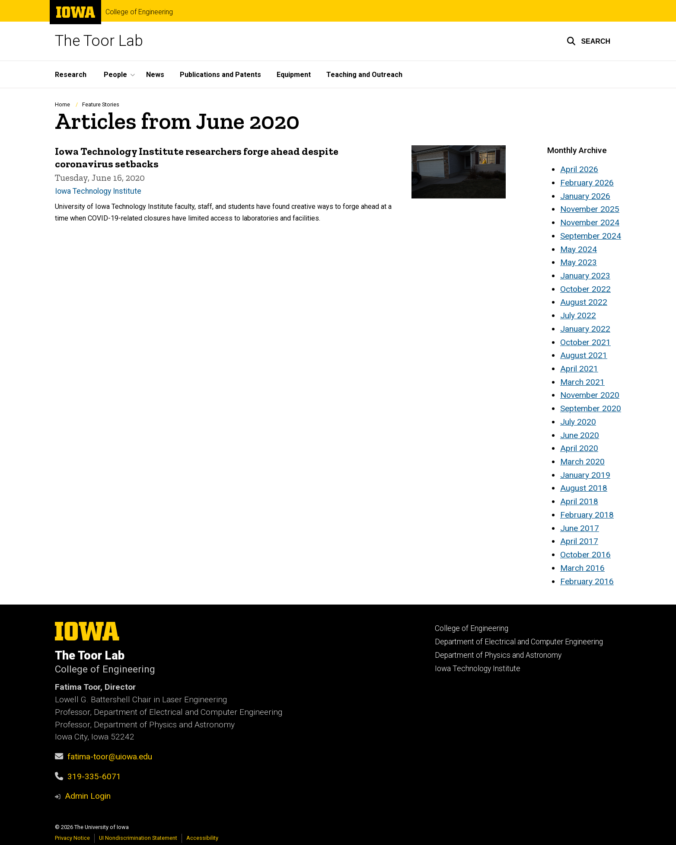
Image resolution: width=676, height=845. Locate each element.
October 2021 (585, 342)
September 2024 (590, 236)
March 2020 (582, 462)
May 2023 (578, 262)
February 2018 (587, 515)
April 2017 (579, 541)
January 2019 (585, 475)
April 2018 (579, 501)
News (155, 74)
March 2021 (582, 382)
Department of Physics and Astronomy (498, 655)
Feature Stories (100, 104)
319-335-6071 (94, 776)
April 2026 (579, 169)
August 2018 (583, 488)
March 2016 (582, 568)
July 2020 (578, 422)
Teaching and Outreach (364, 74)
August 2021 (583, 355)
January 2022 (585, 329)
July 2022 (578, 315)
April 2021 (579, 369)
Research (70, 74)
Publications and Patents (220, 74)
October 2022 (585, 289)
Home (62, 104)
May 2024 (578, 249)
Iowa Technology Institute (98, 191)
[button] (588, 41)
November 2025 (589, 209)
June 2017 (579, 528)
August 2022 (583, 302)
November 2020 (589, 395)
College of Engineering (139, 12)
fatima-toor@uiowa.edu (109, 757)
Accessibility (202, 838)
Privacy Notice (72, 838)
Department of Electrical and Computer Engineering (519, 641)
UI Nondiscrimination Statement (138, 838)
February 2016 (587, 581)
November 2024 (589, 222)
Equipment (294, 74)
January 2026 (585, 196)
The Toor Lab (99, 40)
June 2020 (579, 435)
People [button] (115, 74)
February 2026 (587, 183)
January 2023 (585, 276)
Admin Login (88, 796)
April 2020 (579, 448)
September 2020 (590, 408)
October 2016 (585, 555)
